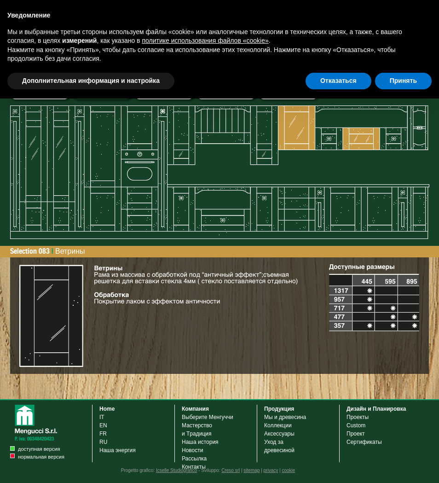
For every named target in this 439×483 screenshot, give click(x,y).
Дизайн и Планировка (376, 409)
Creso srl (230, 470)
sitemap (251, 470)
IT (101, 417)
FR (103, 434)
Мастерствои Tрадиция (197, 429)
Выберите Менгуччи (207, 417)
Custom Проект (356, 429)
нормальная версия (41, 457)
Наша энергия (117, 450)
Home (107, 409)
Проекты (358, 417)
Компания (195, 409)
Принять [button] (403, 80)
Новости (192, 450)
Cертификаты (364, 442)
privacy (271, 470)
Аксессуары (281, 434)
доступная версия (39, 449)
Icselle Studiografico (176, 470)
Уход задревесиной (279, 446)
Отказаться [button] (338, 80)
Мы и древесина (285, 417)
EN (103, 425)
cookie (288, 470)
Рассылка (194, 458)
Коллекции (278, 425)
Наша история (200, 442)
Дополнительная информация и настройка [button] (91, 80)
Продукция (279, 409)
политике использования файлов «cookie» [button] (205, 40)
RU (103, 442)
